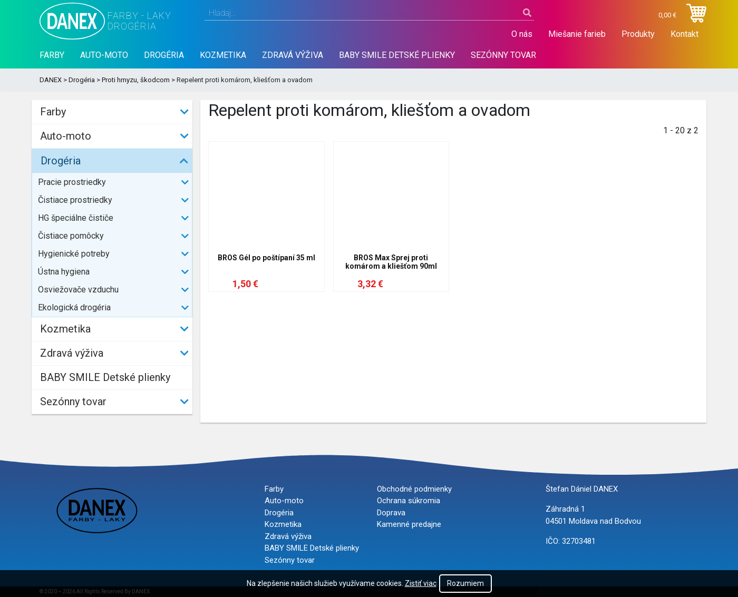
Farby (52, 55)
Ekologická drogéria (74, 307)
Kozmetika (223, 55)
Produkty (638, 34)
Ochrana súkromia (408, 500)
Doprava (391, 512)
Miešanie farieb (577, 34)
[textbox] (369, 13)
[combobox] (369, 13)
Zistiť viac (420, 583)
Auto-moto (104, 55)
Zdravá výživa (292, 55)
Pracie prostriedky (72, 182)
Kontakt (684, 34)
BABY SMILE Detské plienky (397, 55)
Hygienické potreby (74, 254)
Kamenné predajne (409, 524)
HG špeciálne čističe (75, 218)
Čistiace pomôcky (71, 236)
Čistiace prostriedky (75, 200)
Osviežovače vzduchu (78, 290)
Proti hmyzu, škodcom (136, 80)
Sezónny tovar (503, 55)
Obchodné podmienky (414, 489)
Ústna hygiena (64, 272)
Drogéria (164, 55)
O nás (521, 34)
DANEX (51, 80)
